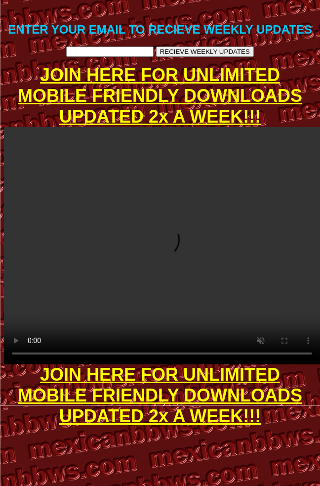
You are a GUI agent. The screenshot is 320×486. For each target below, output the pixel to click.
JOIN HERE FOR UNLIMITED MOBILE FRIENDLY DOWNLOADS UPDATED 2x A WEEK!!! (160, 96)
